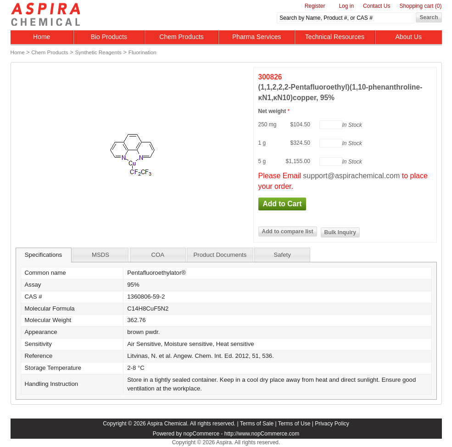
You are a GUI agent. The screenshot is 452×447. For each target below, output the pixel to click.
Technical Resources (334, 36)
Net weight (273, 111)
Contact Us (376, 6)
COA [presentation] (157, 254)
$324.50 (300, 143)
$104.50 (300, 124)
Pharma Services (256, 36)
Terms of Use (294, 423)
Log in (346, 6)
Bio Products (109, 36)
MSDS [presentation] (100, 254)
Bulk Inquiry (340, 232)
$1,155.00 (298, 161)
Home (41, 36)
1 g (262, 143)
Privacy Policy (332, 423)
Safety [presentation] (281, 254)
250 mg (267, 124)
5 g (262, 161)
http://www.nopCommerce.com (261, 433)
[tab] (44, 255)
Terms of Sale (256, 423)
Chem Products (181, 36)
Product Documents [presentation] (220, 254)
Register (315, 6)
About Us (408, 36)
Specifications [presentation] (43, 254)
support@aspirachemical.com (351, 176)
